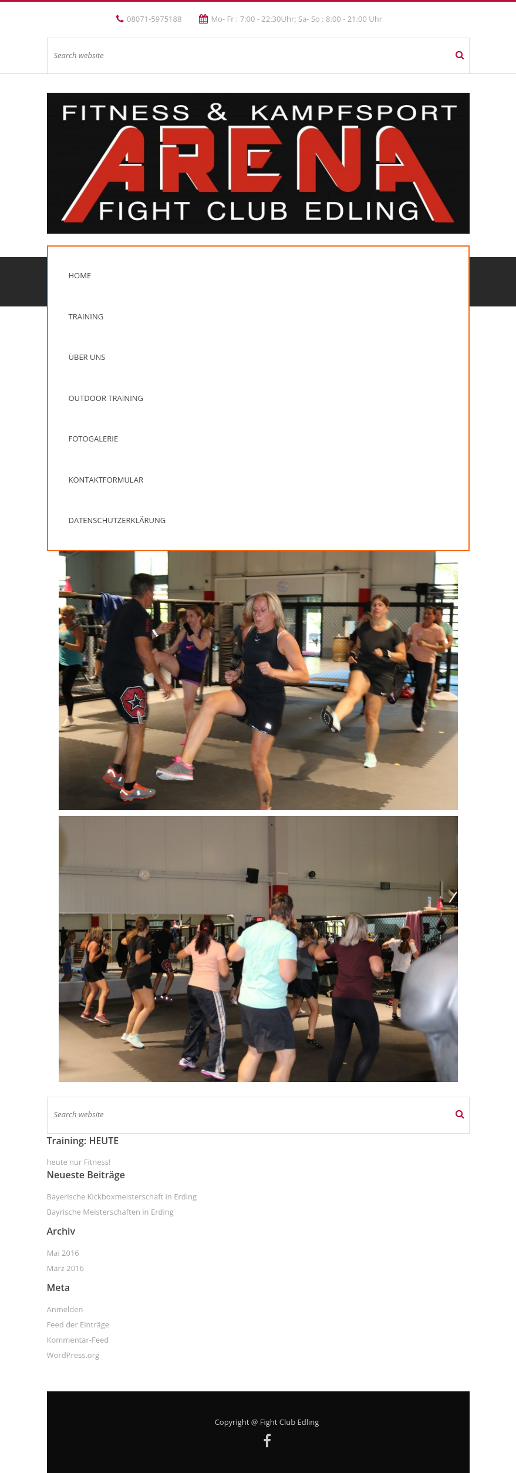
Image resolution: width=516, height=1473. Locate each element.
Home (80, 275)
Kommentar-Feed (78, 1339)
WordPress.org (73, 1355)
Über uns (87, 357)
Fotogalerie (94, 438)
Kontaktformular (106, 479)
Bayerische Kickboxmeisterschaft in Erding (122, 1196)
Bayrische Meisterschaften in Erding (110, 1211)
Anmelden (65, 1309)
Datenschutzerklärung (117, 520)
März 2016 (65, 1268)
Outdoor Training (106, 398)
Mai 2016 (63, 1253)
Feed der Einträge (78, 1324)
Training (86, 316)
